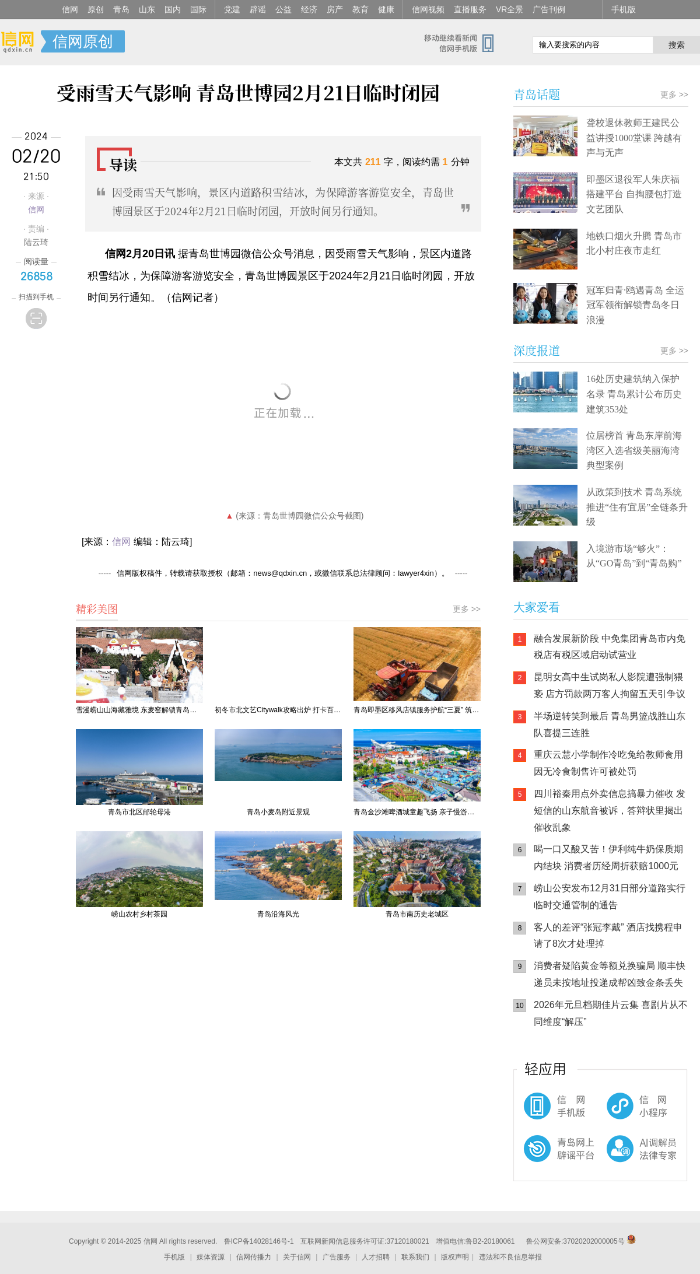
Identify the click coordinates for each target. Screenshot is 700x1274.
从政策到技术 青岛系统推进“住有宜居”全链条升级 (637, 507)
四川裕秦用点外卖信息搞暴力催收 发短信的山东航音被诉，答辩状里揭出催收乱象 (609, 810)
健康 (386, 9)
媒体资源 (211, 1257)
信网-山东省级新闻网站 (20, 42)
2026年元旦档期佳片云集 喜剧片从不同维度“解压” (611, 1013)
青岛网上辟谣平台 (548, 1158)
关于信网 (297, 1257)
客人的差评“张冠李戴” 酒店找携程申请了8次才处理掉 (608, 935)
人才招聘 (376, 1257)
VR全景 (509, 9)
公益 (283, 9)
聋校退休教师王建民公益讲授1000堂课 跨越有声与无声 (634, 138)
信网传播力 (253, 1257)
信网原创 (82, 41)
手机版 (623, 9)
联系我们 (415, 1257)
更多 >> (467, 609)
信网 (70, 9)
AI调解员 (618, 1158)
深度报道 (536, 350)
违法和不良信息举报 (510, 1257)
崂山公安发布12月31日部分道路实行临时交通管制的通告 (609, 896)
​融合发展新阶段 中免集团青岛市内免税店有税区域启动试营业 (609, 647)
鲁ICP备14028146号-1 (259, 1241)
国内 (172, 9)
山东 (147, 9)
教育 (360, 9)
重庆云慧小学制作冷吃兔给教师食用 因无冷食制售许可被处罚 (608, 763)
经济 (309, 9)
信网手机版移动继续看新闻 (463, 42)
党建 (232, 9)
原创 (96, 9)
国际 (198, 9)
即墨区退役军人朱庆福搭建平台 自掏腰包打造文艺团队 (634, 194)
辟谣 (258, 9)
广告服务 (337, 1257)
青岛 (121, 9)
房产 (335, 9)
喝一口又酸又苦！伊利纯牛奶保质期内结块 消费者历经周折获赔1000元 (608, 857)
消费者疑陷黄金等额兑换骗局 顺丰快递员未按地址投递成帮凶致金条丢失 (609, 974)
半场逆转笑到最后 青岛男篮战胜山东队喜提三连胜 (609, 724)
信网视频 (428, 9)
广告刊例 (549, 9)
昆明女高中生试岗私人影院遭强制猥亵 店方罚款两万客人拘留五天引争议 (609, 685)
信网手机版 (548, 1111)
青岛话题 (536, 94)
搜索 (676, 45)
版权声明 (455, 1257)
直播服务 (470, 9)
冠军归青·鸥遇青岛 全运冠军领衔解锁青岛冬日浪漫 (635, 305)
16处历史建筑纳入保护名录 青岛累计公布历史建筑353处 (634, 394)
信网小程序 (618, 1111)
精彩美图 (97, 608)
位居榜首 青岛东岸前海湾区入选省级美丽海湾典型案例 (634, 450)
